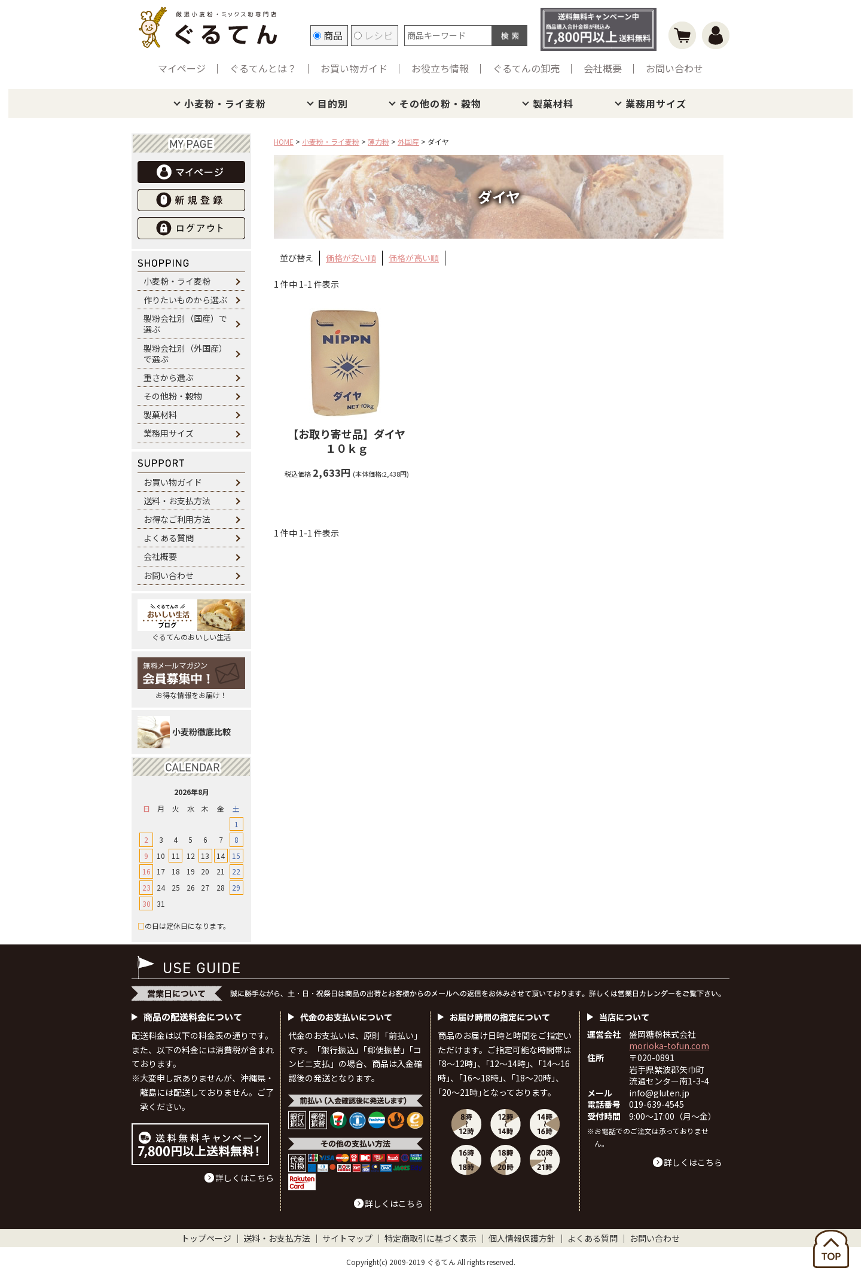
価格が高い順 (414, 258)
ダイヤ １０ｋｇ (352, 441)
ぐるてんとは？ (263, 68)
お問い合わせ (674, 68)
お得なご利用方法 (177, 519)
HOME (284, 141)
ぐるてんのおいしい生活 (191, 620)
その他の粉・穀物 (440, 103)
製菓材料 (553, 103)
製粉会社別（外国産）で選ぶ (185, 353)
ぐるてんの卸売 (526, 68)
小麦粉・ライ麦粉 (225, 103)
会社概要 (603, 68)
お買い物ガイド (353, 68)
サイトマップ (347, 1238)
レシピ (373, 35)
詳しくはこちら (244, 1178)
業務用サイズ (656, 103)
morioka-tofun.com (669, 1046)
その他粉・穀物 (173, 396)
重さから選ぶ (169, 377)
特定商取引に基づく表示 (430, 1238)
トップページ (206, 1238)
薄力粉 (378, 141)
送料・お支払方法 (177, 501)
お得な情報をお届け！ (191, 678)
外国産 (408, 141)
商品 (328, 35)
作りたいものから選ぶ (185, 300)
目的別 (332, 103)
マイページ (182, 68)
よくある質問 (169, 538)
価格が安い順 (351, 258)
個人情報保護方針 (521, 1238)
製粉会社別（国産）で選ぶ (185, 323)
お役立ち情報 (440, 68)
